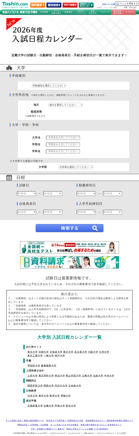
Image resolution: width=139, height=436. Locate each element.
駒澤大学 (55, 395)
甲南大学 (60, 405)
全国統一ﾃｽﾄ (106, 4)
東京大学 (32, 352)
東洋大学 (44, 395)
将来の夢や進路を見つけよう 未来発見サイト (101, 425)
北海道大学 (56, 352)
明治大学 (60, 375)
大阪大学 (93, 352)
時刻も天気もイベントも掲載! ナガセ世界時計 (87, 429)
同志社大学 (61, 385)
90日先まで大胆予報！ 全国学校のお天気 (64, 420)
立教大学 (87, 375)
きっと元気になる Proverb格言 (64, 425)
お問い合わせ (88, 433)
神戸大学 (60, 355)
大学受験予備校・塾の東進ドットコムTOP (30, 433)
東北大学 (68, 352)
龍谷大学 (71, 405)
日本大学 (32, 395)
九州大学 (104, 352)
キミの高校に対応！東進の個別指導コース (25, 420)
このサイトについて (57, 433)
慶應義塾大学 (48, 365)
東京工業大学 (35, 355)
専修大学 (66, 395)
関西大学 (49, 385)
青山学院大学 (73, 375)
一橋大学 (49, 355)
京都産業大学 (35, 405)
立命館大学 (74, 385)
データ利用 (121, 433)
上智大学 (32, 375)
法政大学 (98, 375)
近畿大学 (49, 405)
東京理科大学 (46, 375)
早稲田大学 (33, 365)
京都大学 (44, 352)
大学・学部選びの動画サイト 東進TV (47, 429)
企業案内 (114, 4)
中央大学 (109, 375)
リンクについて (74, 433)
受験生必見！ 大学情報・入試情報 (32, 425)
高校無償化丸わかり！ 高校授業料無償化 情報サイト (109, 420)
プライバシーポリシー (105, 433)
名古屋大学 (80, 352)
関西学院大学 (35, 385)
